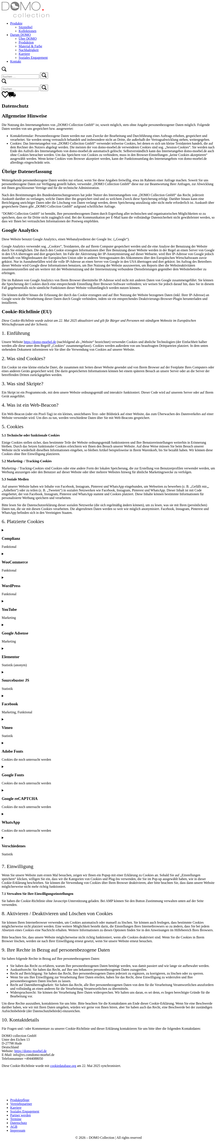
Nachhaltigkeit (29, 50)
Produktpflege (19, 1100)
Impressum (17, 1130)
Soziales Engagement (33, 57)
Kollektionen (27, 31)
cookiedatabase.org (63, 1066)
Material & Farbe (30, 46)
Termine (15, 1119)
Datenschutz (18, 1123)
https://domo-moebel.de (40, 342)
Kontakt (15, 61)
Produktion (26, 42)
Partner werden (20, 1115)
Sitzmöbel (25, 27)
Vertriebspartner (21, 1104)
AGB (13, 1126)
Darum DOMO (20, 35)
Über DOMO (28, 38)
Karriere (24, 54)
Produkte (16, 23)
